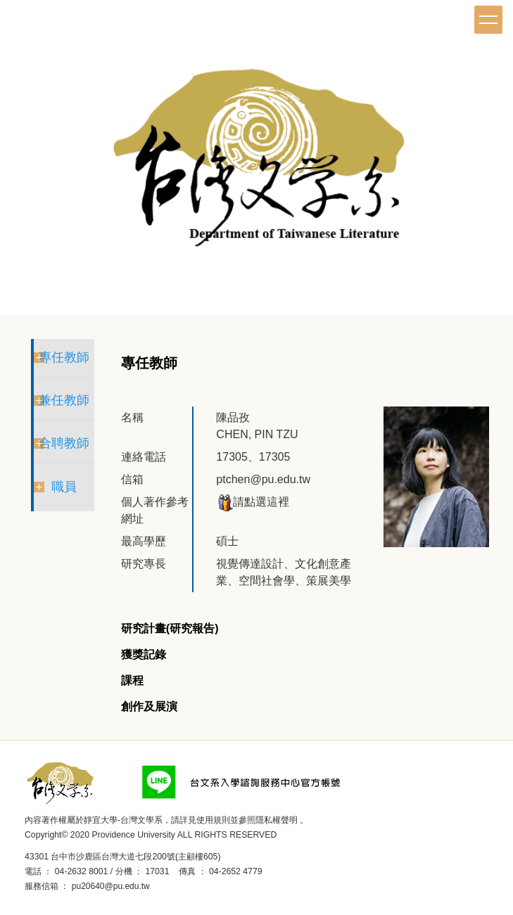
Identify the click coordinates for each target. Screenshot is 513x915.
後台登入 (171, 886)
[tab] (170, 629)
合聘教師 (64, 443)
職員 (64, 487)
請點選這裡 (252, 502)
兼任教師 (64, 400)
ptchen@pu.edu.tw (263, 479)
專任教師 (64, 357)
